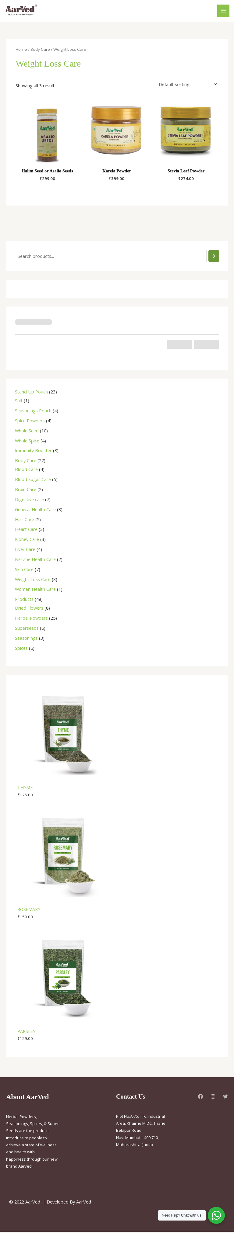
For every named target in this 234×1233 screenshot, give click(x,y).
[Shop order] (186, 85)
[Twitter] (225, 1097)
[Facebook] (200, 1097)
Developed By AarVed (69, 1203)
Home (21, 50)
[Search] (213, 257)
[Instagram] (213, 1097)
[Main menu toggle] (223, 11)
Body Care (40, 50)
